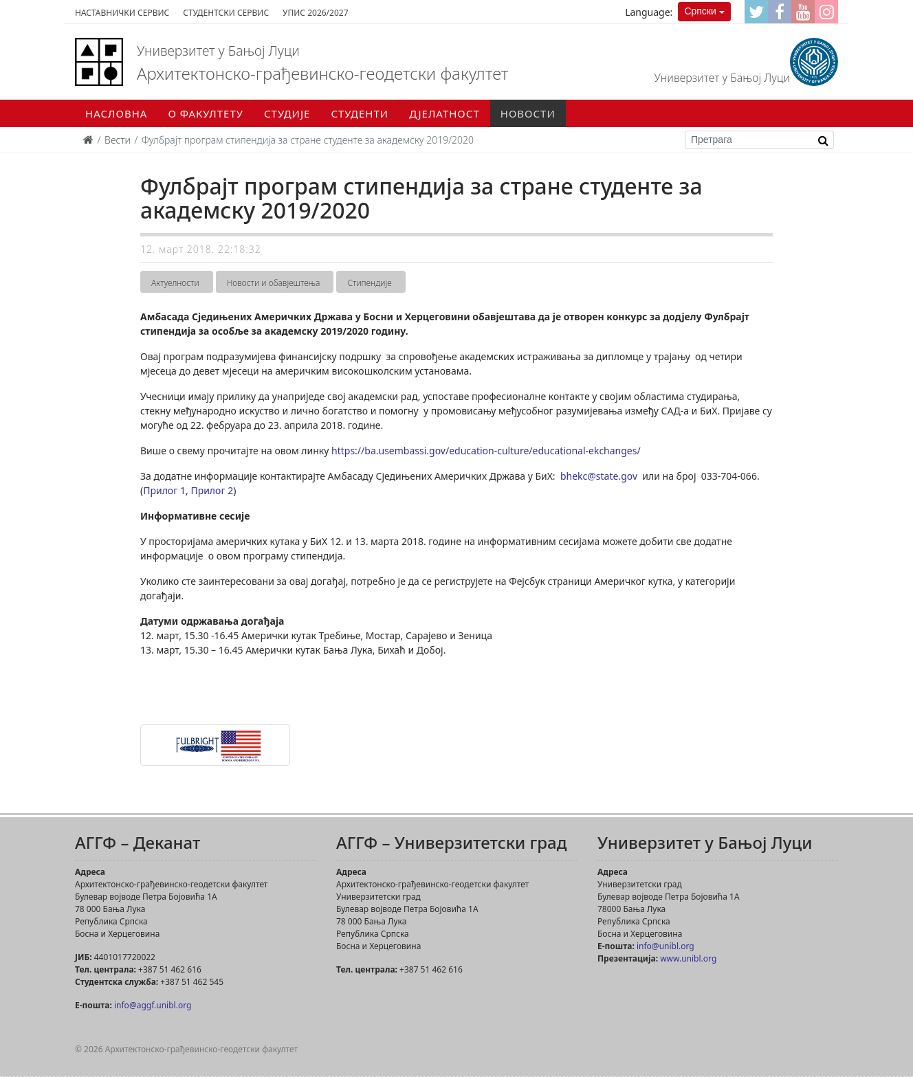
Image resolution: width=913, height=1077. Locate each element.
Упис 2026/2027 (315, 13)
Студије (287, 113)
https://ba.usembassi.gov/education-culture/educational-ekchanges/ (486, 450)
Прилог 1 (164, 490)
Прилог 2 (211, 490)
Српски (700, 10)
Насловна (116, 113)
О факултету (205, 113)
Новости (528, 113)
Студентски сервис (226, 13)
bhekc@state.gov (598, 475)
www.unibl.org (688, 958)
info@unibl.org (665, 946)
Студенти (359, 113)
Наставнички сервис (122, 13)
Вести (117, 139)
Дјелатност (444, 113)
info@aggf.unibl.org (152, 1005)
